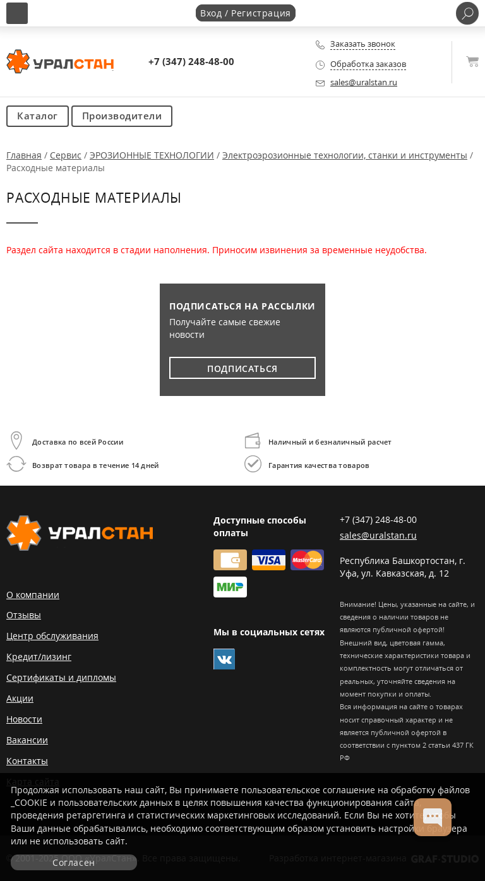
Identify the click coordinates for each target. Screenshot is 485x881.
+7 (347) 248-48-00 (191, 61)
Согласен (73, 862)
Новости (24, 719)
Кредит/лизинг (38, 656)
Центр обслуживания (52, 636)
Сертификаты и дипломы (61, 677)
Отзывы (23, 615)
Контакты (27, 761)
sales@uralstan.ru (363, 82)
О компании (32, 595)
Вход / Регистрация (245, 13)
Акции (19, 698)
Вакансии (27, 740)
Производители (122, 116)
